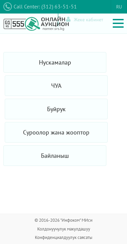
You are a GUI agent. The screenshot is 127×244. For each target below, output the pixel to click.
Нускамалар (55, 62)
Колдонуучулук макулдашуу (63, 229)
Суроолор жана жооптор (56, 132)
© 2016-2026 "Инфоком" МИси (63, 220)
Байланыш (55, 156)
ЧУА (56, 86)
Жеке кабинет (84, 19)
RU (119, 7)
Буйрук (56, 109)
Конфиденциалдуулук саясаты (63, 237)
